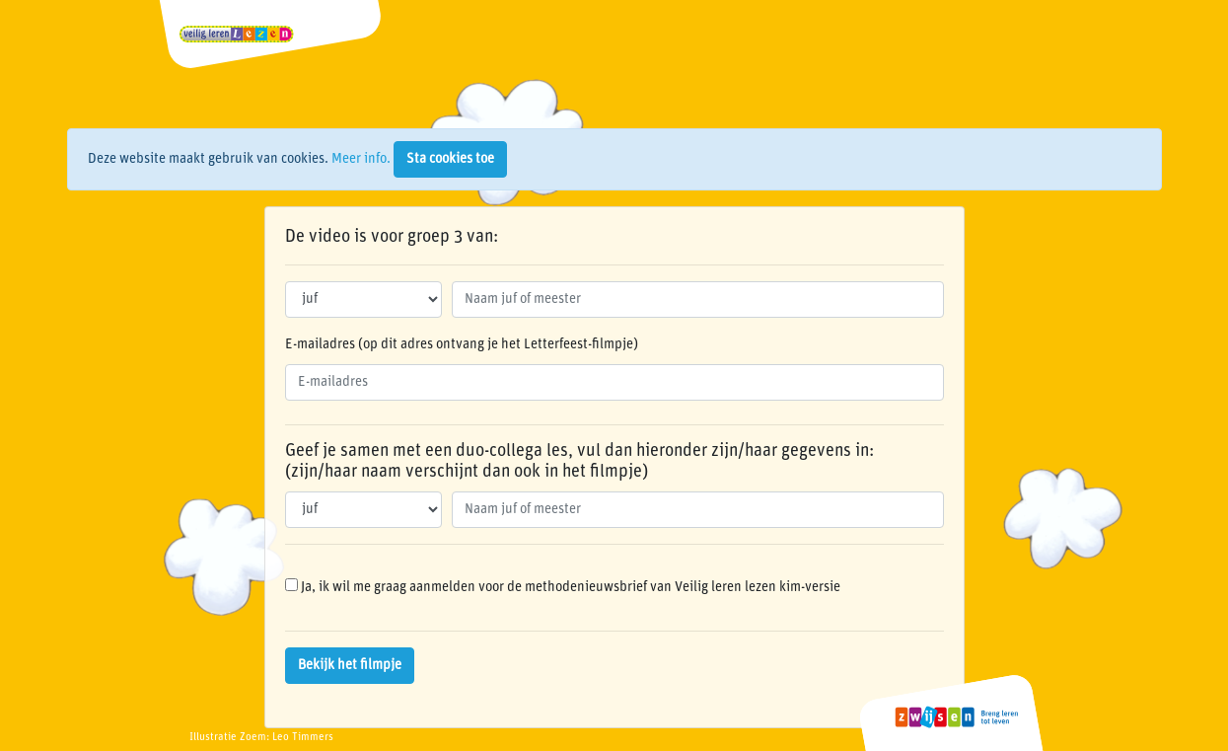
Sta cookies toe (450, 159)
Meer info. (361, 159)
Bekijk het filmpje (349, 665)
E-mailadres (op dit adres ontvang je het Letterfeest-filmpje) (461, 344)
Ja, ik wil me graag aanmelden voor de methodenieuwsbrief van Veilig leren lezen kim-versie (562, 586)
